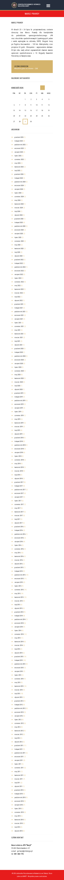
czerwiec (19, 159)
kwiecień (19, 167)
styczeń (18, 215)
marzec (18, 208)
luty (17, 171)
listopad (18, 141)
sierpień (18, 152)
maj (17, 163)
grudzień (18, 137)
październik (19, 145)
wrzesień (19, 148)
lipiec (17, 156)
